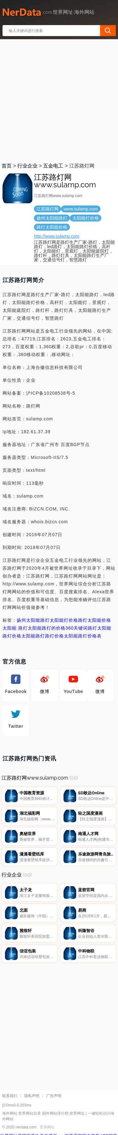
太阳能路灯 (33, 635)
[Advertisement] (59, 99)
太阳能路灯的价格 (46, 628)
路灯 (92, 628)
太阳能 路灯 (15, 628)
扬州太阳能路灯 (33, 620)
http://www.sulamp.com (56, 236)
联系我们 (9, 1096)
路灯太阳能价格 (94, 620)
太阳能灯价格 (64, 620)
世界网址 (47, 1127)
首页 (7, 165)
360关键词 (76, 628)
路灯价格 (54, 635)
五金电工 (53, 165)
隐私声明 (31, 1096)
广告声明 (53, 1096)
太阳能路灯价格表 (83, 635)
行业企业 (27, 165)
